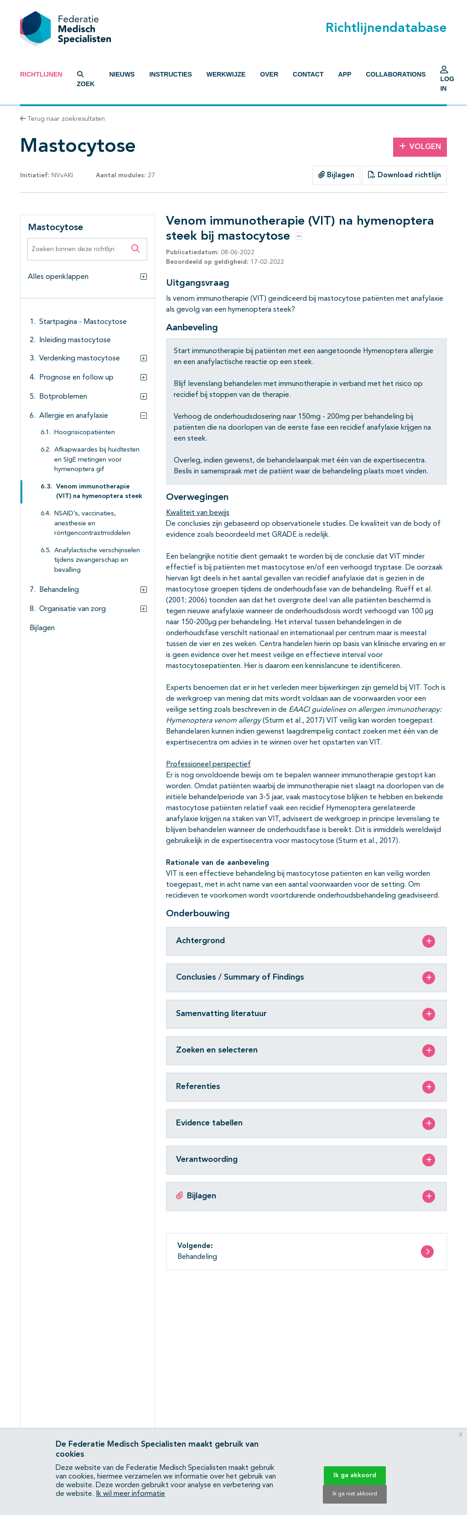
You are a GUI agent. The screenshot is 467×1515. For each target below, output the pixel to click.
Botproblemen (63, 397)
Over (269, 74)
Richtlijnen (41, 74)
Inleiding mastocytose (75, 340)
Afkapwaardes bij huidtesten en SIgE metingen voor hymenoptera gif (97, 460)
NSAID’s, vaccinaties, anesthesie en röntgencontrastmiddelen (92, 523)
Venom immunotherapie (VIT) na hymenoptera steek (99, 491)
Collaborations (395, 74)
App (344, 74)
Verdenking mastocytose (79, 358)
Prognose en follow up (76, 377)
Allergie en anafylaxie (73, 416)
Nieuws (122, 74)
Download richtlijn (404, 175)
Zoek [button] (86, 79)
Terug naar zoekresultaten (62, 119)
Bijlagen (336, 175)
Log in (447, 81)
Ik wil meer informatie (130, 1494)
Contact (308, 74)
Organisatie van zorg (72, 609)
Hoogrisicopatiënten (84, 432)
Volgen (420, 147)
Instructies (170, 74)
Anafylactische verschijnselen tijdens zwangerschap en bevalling (97, 560)
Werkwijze (226, 74)
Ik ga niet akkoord (354, 1494)
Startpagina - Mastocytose (83, 322)
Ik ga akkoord (354, 1475)
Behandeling (59, 590)
